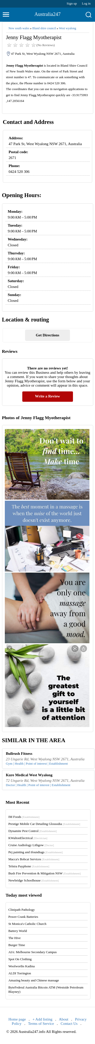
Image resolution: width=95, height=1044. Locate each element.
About (63, 1019)
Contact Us (69, 1024)
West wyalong (67, 28)
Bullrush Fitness (19, 754)
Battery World (17, 931)
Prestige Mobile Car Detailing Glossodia (44, 824)
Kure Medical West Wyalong (29, 775)
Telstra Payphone (28, 866)
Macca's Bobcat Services (33, 859)
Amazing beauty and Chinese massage (33, 980)
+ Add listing (42, 1019)
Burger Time (16, 945)
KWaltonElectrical (27, 838)
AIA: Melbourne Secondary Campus (32, 952)
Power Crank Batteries (23, 917)
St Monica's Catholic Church (27, 924)
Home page (17, 1019)
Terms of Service (41, 1024)
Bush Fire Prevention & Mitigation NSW (44, 873)
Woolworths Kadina (21, 966)
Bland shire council (44, 28)
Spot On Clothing (20, 959)
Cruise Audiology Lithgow (31, 845)
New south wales (19, 28)
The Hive (14, 938)
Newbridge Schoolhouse (33, 880)
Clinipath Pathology (21, 910)
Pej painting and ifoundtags (35, 852)
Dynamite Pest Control (32, 831)
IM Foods (24, 817)
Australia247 (47, 14)
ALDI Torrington (19, 973)
